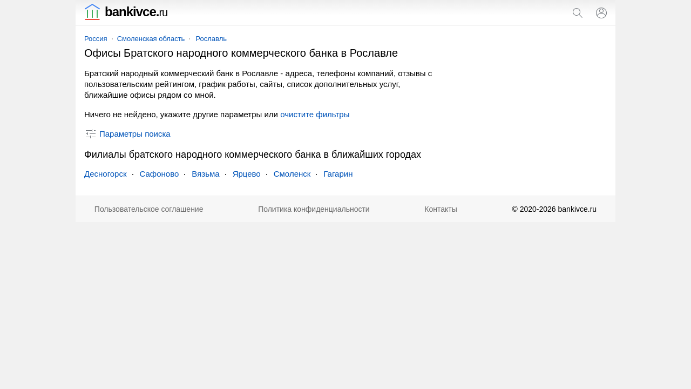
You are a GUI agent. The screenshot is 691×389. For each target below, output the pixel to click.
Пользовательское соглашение (149, 209)
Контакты (440, 209)
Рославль (211, 39)
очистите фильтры (314, 114)
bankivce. (125, 11)
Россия (95, 39)
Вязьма (205, 173)
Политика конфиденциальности (314, 209)
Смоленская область (151, 39)
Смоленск (292, 173)
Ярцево (247, 173)
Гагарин (338, 173)
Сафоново (159, 173)
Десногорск (105, 173)
